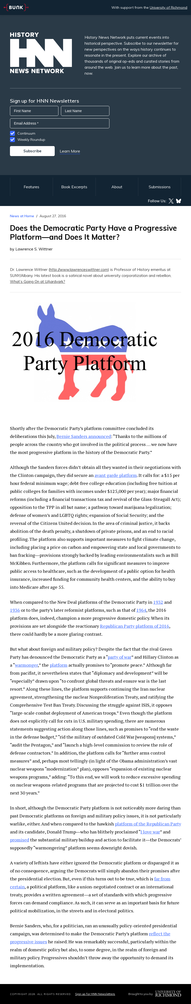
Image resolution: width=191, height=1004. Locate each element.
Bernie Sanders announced (83, 436)
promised (19, 840)
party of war (119, 657)
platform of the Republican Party (148, 824)
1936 (15, 610)
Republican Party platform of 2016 (134, 626)
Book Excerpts (74, 186)
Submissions (160, 186)
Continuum (26, 133)
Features (31, 186)
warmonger (26, 665)
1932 (158, 602)
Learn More (70, 151)
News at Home (22, 216)
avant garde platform (116, 475)
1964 (141, 610)
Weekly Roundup (31, 139)
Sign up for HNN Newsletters (95, 994)
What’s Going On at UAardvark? (37, 281)
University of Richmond (168, 7)
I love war (150, 832)
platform (58, 665)
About (116, 186)
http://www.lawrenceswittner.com (79, 269)
